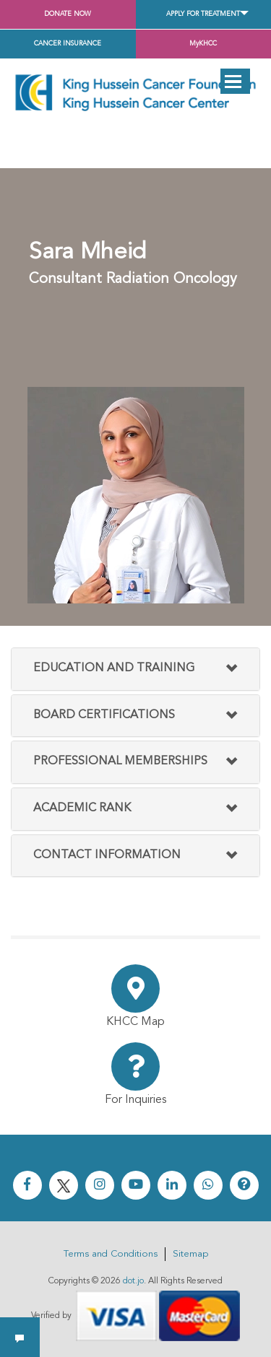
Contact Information (107, 855)
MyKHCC (203, 43)
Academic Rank (82, 808)
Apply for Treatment (203, 14)
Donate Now (67, 14)
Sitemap (190, 1254)
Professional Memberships (120, 761)
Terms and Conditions (111, 1254)
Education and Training (113, 668)
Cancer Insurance (67, 43)
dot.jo (133, 1281)
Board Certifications (104, 715)
